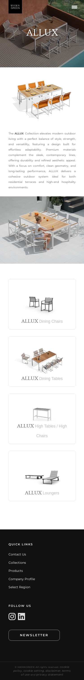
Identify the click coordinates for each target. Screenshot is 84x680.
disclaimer (53, 670)
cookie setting (34, 670)
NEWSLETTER (34, 635)
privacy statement (49, 674)
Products (16, 571)
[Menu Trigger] (74, 6)
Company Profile (22, 579)
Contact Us (17, 554)
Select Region (19, 587)
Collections (17, 563)
